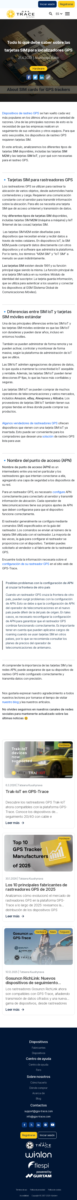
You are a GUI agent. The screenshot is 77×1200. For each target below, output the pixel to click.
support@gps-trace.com (38, 1111)
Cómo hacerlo (38, 1082)
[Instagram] (45, 1124)
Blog (38, 1098)
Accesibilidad (24, 1195)
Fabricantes (38, 1047)
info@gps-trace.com (39, 1116)
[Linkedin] (38, 1124)
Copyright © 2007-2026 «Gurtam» (45, 1195)
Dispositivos (38, 1053)
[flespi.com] (38, 1164)
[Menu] (67, 14)
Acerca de (38, 1093)
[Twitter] (31, 1124)
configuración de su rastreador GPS (25, 564)
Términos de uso (21, 1190)
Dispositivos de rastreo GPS (20, 113)
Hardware (38, 68)
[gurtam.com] (38, 1154)
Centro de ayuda (38, 1064)
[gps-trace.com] (20, 13)
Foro (38, 1069)
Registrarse (66, 4)
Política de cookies (54, 1190)
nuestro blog (10, 702)
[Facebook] (24, 1124)
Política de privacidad (37, 1190)
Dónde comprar (38, 1087)
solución (47, 436)
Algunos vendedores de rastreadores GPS (30, 423)
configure (59, 492)
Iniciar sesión (47, 4)
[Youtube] (52, 1124)
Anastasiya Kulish (47, 58)
